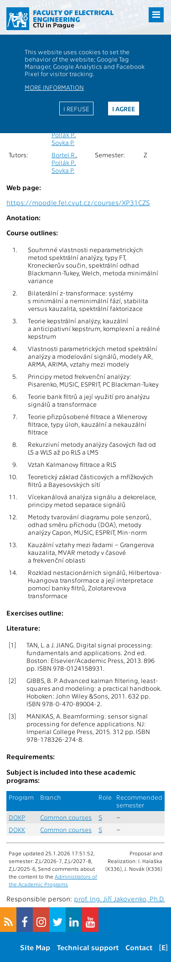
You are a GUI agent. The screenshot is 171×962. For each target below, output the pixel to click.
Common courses (66, 817)
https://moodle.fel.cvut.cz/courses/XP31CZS (78, 202)
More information (54, 87)
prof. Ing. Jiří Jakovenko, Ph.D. (119, 899)
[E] (163, 947)
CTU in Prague (53, 24)
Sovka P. (63, 142)
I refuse (76, 108)
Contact (138, 947)
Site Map (35, 947)
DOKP (17, 817)
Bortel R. (64, 155)
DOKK (17, 829)
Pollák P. (63, 135)
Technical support (88, 947)
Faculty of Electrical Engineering (73, 15)
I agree (123, 108)
